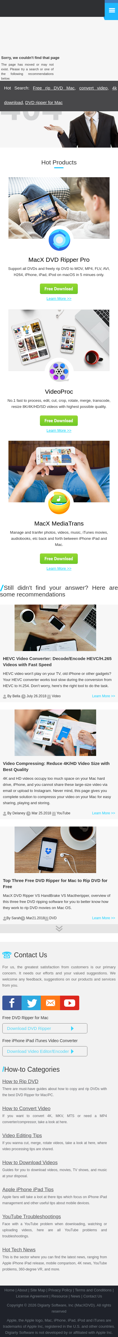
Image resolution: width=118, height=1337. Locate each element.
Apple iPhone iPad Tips (28, 1189)
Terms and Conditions (93, 1290)
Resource (60, 1296)
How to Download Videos (30, 1162)
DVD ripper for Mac (44, 102)
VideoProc (59, 391)
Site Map (37, 1290)
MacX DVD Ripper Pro (58, 260)
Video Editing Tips (22, 1135)
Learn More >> (59, 298)
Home (9, 1290)
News (75, 1296)
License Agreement (32, 1296)
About (22, 1290)
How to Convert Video (26, 1108)
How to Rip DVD (20, 1081)
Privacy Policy (60, 1290)
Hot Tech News (19, 1249)
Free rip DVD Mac (54, 87)
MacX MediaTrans (59, 523)
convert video (93, 87)
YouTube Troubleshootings (31, 1216)
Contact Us (92, 1296)
